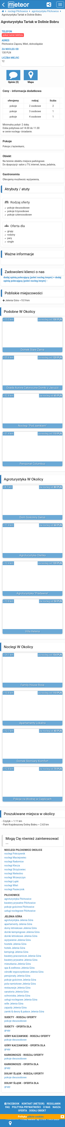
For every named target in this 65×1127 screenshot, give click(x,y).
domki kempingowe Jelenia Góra (22, 932)
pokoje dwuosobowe (15, 1021)
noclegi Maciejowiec (15, 857)
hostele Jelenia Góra (15, 944)
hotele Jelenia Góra (14, 948)
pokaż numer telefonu (13, 35)
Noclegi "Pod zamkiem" (32, 425)
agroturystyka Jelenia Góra (18, 920)
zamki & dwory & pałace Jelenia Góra (24, 1011)
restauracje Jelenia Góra (17, 987)
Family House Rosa (32, 685)
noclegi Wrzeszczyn (15, 877)
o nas (46, 1107)
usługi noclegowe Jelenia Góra (20, 999)
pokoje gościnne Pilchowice (19, 906)
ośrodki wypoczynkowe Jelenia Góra (24, 971)
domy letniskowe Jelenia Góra (20, 928)
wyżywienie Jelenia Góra (17, 940)
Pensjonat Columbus (32, 463)
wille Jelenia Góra (13, 1003)
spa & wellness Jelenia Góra (19, 967)
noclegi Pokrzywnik (14, 853)
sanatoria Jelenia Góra (16, 991)
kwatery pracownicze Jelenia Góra (22, 956)
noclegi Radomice (14, 861)
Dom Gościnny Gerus (32, 517)
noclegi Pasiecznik (14, 889)
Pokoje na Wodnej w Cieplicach (32, 799)
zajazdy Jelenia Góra (15, 1007)
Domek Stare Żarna (32, 349)
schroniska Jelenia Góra (17, 995)
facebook (12, 1103)
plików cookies (35, 1116)
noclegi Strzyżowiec (15, 869)
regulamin (53, 1103)
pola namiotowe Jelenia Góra (20, 983)
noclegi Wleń (11, 885)
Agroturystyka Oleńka (32, 555)
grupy (7, 1030)
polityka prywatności (26, 1107)
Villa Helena (32, 631)
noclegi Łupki (11, 881)
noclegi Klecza (12, 865)
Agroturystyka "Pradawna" (33, 593)
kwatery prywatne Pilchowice (20, 902)
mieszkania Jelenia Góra (17, 963)
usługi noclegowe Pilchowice (20, 910)
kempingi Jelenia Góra (16, 952)
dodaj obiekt (37, 1110)
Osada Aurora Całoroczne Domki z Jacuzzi (32, 387)
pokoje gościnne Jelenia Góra (20, 979)
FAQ (7, 1107)
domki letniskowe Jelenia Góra (20, 936)
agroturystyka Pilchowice (17, 898)
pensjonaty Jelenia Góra (17, 975)
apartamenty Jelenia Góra (18, 924)
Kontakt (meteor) (33, 1103)
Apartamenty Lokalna (32, 723)
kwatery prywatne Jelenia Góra (20, 959)
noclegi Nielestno (13, 873)
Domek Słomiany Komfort (32, 761)
